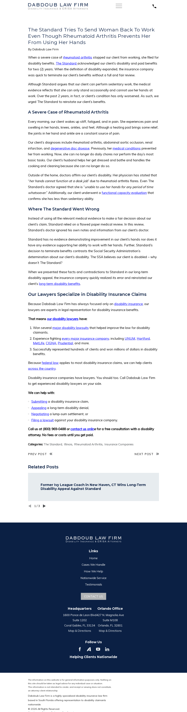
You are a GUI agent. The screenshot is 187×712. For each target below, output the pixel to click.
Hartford (143, 338)
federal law (50, 363)
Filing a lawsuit (42, 420)
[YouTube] (98, 649)
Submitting (39, 401)
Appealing (38, 408)
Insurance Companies (118, 444)
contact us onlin (82, 429)
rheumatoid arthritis (77, 57)
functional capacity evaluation (124, 193)
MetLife (38, 343)
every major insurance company (85, 338)
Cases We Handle (93, 564)
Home (93, 558)
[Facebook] (80, 649)
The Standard (66, 63)
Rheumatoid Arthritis (88, 444)
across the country (42, 368)
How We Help (93, 571)
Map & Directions (79, 630)
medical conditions (127, 148)
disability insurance (128, 304)
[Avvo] (89, 649)
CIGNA (51, 343)
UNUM (130, 338)
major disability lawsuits (70, 328)
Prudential (65, 343)
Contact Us (93, 596)
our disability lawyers (62, 319)
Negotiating (40, 414)
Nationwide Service (93, 578)
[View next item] (44, 506)
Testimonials (93, 584)
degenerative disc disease (70, 148)
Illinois (68, 444)
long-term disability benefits (59, 284)
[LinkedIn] (107, 649)
